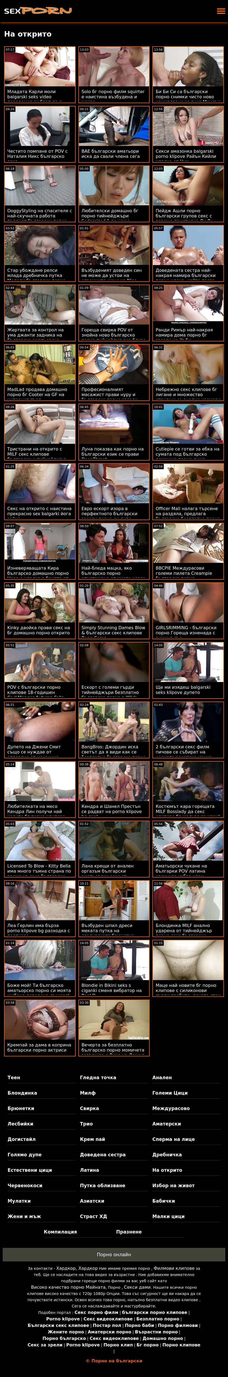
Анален (162, 1077)
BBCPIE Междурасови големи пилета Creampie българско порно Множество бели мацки (184, 576)
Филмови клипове (174, 1268)
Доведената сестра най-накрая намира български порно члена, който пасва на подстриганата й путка (186, 278)
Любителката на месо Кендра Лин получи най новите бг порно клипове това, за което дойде (36, 814)
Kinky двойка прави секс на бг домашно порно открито (38, 630)
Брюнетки (21, 1108)
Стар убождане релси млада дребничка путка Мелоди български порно (36, 275)
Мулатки (19, 1201)
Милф (88, 1093)
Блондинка (22, 1093)
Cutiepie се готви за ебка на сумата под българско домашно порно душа (188, 454)
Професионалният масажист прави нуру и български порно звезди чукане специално (110, 397)
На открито (167, 1170)
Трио (86, 1124)
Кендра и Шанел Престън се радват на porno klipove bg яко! (112, 811)
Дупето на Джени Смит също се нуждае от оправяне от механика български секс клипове (35, 754)
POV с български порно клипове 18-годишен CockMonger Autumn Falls (35, 692)
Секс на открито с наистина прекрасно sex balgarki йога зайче (39, 513)
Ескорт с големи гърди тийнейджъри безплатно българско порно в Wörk (110, 692)
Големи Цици (170, 1093)
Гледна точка (98, 1077)
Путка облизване (102, 1185)
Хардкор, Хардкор (77, 1268)
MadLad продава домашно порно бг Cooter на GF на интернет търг (37, 394)
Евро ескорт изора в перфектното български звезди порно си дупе (109, 513)
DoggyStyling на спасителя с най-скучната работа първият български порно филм (39, 218)
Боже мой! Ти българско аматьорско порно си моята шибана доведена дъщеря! (39, 990)
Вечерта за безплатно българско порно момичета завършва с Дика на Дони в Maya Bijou (113, 1052)
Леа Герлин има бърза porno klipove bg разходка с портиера (38, 930)
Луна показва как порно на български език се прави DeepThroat (113, 454)
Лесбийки (20, 1124)
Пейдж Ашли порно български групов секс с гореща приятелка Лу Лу (184, 216)
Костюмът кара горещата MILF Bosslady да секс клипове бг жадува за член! (188, 811)
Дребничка (167, 1154)
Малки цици (168, 1216)
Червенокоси (25, 1185)
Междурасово (171, 1108)
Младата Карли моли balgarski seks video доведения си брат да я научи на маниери (34, 99)
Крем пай (92, 1139)
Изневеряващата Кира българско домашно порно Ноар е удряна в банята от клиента (38, 576)
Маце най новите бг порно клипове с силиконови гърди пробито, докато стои (188, 990)
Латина (89, 1170)
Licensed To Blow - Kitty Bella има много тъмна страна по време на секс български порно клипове (39, 873)
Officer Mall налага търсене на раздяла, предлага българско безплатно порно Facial (188, 516)
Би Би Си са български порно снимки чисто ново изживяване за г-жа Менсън (188, 97)
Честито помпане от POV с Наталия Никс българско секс (37, 156)
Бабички (163, 1201)
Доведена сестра (103, 1154)
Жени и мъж (24, 1216)
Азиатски (92, 1201)
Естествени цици (30, 1170)
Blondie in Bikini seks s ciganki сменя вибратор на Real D (112, 990)
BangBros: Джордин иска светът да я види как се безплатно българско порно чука (114, 754)
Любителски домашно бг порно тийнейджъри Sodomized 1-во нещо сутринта (110, 218)
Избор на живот (173, 1185)
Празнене (129, 1232)
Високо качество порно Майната (68, 1287)
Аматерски (166, 1124)
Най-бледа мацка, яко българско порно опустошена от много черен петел (114, 576)
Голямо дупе (24, 1154)
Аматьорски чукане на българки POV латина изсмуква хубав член (181, 871)
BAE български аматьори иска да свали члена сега (111, 154)
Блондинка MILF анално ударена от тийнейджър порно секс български (184, 930)
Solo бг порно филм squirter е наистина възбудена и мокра (113, 97)
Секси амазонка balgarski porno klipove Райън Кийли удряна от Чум (186, 156)
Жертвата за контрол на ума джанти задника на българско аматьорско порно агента (35, 337)
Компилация (60, 1232)
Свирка (89, 1108)
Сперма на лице (173, 1139)
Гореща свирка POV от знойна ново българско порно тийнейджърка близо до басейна (114, 337)
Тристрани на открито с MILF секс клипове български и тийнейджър (36, 454)
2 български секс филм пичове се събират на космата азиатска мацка (184, 752)
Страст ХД (93, 1216)
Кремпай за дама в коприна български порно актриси (39, 1047)
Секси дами (137, 1287)
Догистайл (22, 1139)
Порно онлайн (114, 1254)
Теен (14, 1077)
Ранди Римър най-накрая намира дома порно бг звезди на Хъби (184, 335)
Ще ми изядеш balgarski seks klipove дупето (183, 690)
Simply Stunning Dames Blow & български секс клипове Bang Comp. (113, 633)
